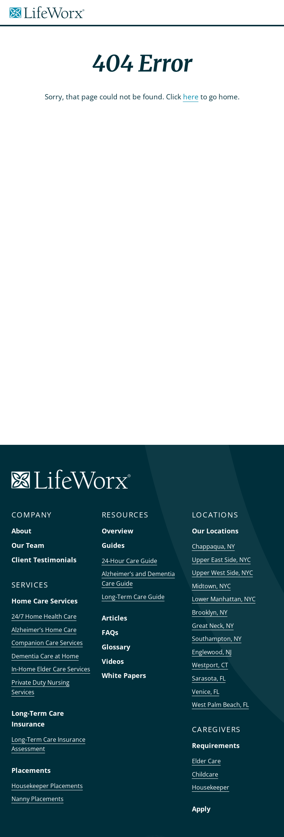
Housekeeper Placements (47, 786)
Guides (113, 545)
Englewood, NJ (211, 652)
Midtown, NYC (211, 586)
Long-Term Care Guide (133, 597)
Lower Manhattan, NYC (224, 599)
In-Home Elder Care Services (50, 669)
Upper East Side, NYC (221, 560)
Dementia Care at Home (45, 656)
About (21, 530)
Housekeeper (210, 787)
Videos (113, 661)
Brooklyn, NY (209, 612)
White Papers (124, 675)
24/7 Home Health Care (44, 616)
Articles (114, 617)
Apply (201, 808)
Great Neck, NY (213, 626)
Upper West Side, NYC (222, 573)
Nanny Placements (37, 799)
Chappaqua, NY (213, 546)
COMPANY (31, 515)
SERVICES (29, 585)
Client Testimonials (44, 559)
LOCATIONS (215, 515)
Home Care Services (44, 600)
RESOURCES (125, 515)
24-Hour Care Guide (129, 561)
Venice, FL (205, 692)
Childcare (205, 774)
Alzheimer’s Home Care (44, 630)
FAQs (110, 632)
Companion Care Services (47, 643)
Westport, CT (210, 665)
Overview (117, 530)
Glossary (116, 646)
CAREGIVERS (216, 729)
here (191, 96)
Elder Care (206, 761)
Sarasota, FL (209, 678)
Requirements (216, 745)
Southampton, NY (216, 639)
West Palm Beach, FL (220, 705)
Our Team (27, 545)
